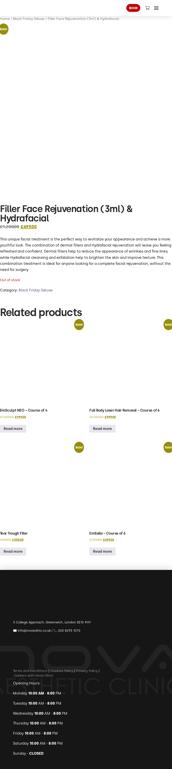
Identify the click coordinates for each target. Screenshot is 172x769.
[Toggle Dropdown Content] (147, 8)
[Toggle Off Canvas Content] (156, 8)
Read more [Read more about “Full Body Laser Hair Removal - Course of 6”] (102, 429)
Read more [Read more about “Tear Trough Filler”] (13, 551)
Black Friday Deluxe (36, 290)
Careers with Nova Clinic (33, 675)
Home (5, 19)
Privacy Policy (87, 671)
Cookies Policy (61, 671)
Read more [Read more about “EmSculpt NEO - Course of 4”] (13, 429)
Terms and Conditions (30, 671)
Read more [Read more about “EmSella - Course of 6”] (102, 551)
